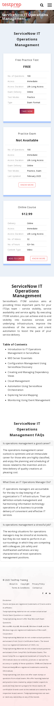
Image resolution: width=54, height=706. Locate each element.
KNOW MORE (27, 184)
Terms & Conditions (21, 587)
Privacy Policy (38, 584)
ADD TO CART (16, 258)
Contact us (37, 587)
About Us (13, 584)
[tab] (27, 443)
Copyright (25, 584)
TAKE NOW (26, 111)
